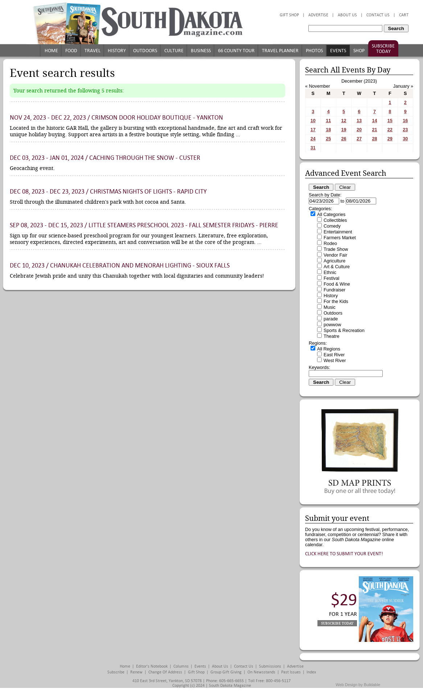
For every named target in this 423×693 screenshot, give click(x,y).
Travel (92, 50)
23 (405, 129)
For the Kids (336, 301)
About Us (347, 15)
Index (311, 672)
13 (359, 120)
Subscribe (115, 672)
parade (331, 318)
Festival (331, 278)
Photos (314, 50)
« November (317, 86)
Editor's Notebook (152, 666)
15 (390, 120)
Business (201, 50)
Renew (136, 672)
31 (313, 147)
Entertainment (338, 232)
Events (338, 50)
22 (390, 129)
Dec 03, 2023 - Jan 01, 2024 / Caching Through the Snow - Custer (105, 157)
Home (51, 50)
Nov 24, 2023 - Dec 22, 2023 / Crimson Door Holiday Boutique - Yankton (116, 117)
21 (374, 129)
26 (343, 138)
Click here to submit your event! (344, 553)
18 (328, 129)
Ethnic (330, 272)
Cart (403, 15)
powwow (332, 324)
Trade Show (336, 249)
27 (359, 138)
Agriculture (334, 260)
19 (343, 129)
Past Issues (291, 672)
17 (313, 129)
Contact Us (378, 15)
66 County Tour (236, 50)
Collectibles (335, 220)
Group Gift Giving (226, 672)
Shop (359, 50)
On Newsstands (261, 672)
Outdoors (145, 50)
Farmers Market (340, 237)
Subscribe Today (383, 48)
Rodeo (330, 243)
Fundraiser (334, 289)
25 (328, 138)
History (117, 50)
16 (405, 120)
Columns (181, 666)
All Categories (331, 214)
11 (328, 120)
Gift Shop (289, 15)
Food (71, 50)
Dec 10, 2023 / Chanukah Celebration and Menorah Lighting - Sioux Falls (120, 265)
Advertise (318, 15)
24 (313, 138)
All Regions (328, 349)
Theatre (331, 336)
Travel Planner (280, 50)
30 (405, 138)
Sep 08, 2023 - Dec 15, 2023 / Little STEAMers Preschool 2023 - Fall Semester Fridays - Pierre (144, 225)
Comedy (332, 226)
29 (390, 138)
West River (335, 360)
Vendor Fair (335, 255)
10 (313, 120)
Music (330, 307)
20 (359, 129)
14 (374, 120)
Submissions (270, 666)
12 (343, 120)
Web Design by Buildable (358, 684)
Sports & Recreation (344, 330)
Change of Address (165, 672)
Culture (174, 50)
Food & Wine (337, 284)
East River (334, 354)
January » (403, 86)
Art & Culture (337, 266)
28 (374, 138)
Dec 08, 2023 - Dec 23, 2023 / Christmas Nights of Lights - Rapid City (108, 191)
